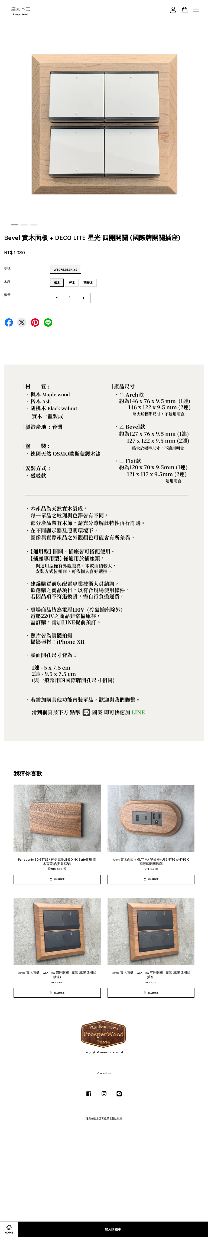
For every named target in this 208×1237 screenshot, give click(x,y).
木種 (7, 282)
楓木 (57, 283)
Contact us (104, 1073)
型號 (7, 268)
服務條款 (91, 1118)
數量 (7, 295)
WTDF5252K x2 (65, 270)
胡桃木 (88, 283)
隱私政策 (104, 1118)
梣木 (72, 283)
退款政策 (116, 1118)
